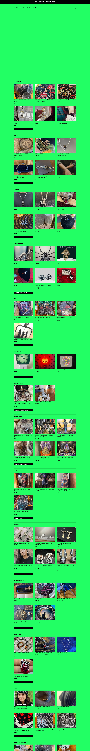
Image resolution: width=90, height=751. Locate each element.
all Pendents (19, 171)
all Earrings (19, 508)
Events (63, 7)
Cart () (74, 7)
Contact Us (17, 746)
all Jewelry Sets (20, 616)
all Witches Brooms (21, 398)
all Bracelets (19, 117)
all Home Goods (20, 63)
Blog (53, 7)
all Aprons (18, 452)
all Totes (18, 279)
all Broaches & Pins (21, 226)
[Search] (75, 8)
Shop (49, 7)
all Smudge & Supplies (22, 344)
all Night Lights (20, 311)
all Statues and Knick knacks (24, 724)
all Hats (17, 670)
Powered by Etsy (61, 742)
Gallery (68, 7)
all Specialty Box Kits (22, 562)
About (57, 7)
